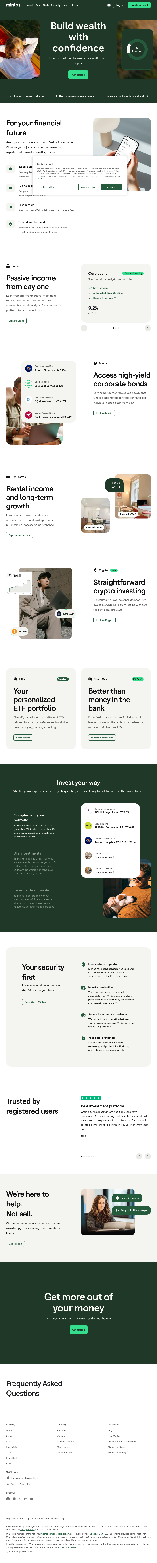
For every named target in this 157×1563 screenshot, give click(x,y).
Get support (15, 1243)
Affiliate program (65, 1441)
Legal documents (14, 1518)
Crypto (9, 1452)
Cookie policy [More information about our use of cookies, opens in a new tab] (43, 179)
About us (61, 1430)
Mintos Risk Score (116, 1447)
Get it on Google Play (18, 1484)
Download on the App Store (22, 1478)
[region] (80, 175)
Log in (119, 5)
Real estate (11, 1447)
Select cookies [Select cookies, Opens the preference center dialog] (47, 187)
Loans (9, 1430)
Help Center (114, 1435)
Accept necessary (88, 187)
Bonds (9, 1435)
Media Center (63, 1447)
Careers (61, 1435)
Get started (78, 74)
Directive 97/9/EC (98, 1533)
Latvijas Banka (27, 1529)
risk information (68, 1547)
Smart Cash (42, 5)
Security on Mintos (35, 1002)
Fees (8, 1463)
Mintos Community (117, 1452)
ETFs (8, 1441)
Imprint (29, 1518)
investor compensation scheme (55, 1533)
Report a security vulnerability (49, 1518)
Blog (110, 1430)
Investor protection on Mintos (122, 1441)
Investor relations (65, 1452)
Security (55, 5)
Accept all (111, 187)
